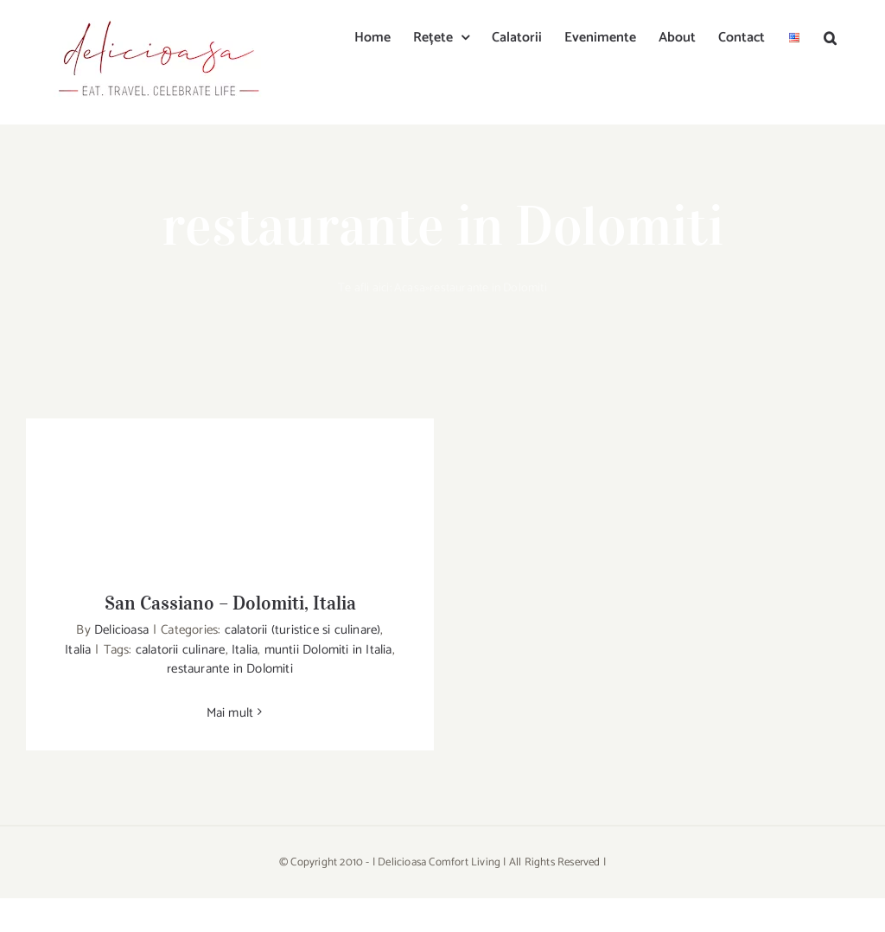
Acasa (409, 288)
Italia (78, 650)
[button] (830, 36)
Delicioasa (121, 630)
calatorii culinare (181, 650)
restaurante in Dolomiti (230, 669)
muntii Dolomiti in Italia (328, 650)
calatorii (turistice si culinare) (303, 630)
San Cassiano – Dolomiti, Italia (230, 602)
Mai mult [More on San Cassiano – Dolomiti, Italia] (230, 713)
